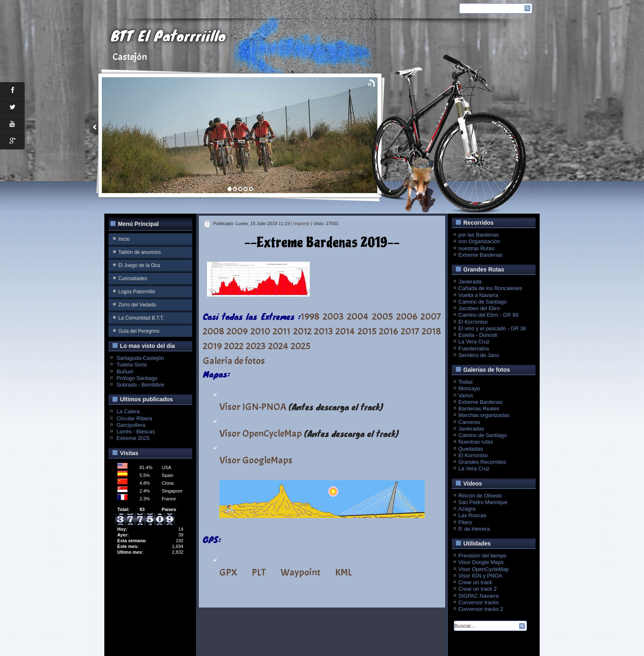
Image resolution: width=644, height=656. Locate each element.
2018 (431, 331)
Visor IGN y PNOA (480, 576)
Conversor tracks (478, 602)
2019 (212, 346)
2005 (382, 316)
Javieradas (471, 429)
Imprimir (302, 223)
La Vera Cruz (474, 341)
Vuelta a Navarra (478, 295)
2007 (431, 316)
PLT (259, 572)
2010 (260, 331)
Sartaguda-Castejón (140, 358)
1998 (310, 316)
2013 (323, 331)
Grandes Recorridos (482, 462)
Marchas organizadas (483, 415)
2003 (333, 316)
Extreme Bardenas (480, 255)
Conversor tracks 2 (480, 609)
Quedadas (470, 449)
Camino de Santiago (482, 302)
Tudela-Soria (131, 364)
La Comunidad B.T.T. (141, 318)
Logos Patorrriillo (136, 292)
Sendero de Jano (478, 355)
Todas (465, 382)
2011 (281, 331)
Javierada (469, 282)
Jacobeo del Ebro (479, 308)
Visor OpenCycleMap (260, 433)
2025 (300, 346)
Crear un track (475, 582)
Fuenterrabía (473, 348)
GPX (228, 572)
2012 (302, 331)
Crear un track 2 (477, 589)
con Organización (479, 241)
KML (343, 572)
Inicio (124, 239)
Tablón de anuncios (139, 252)
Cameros (469, 422)
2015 (367, 331)
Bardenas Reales (478, 408)
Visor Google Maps (481, 562)
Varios (465, 395)
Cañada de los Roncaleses (490, 288)
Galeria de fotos (234, 360)
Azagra (466, 509)
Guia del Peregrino (138, 331)
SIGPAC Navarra (478, 596)
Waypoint (300, 572)
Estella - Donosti (477, 335)
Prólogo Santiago (137, 378)
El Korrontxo (473, 322)
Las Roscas (472, 515)
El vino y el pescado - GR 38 (492, 328)
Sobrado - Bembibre (140, 385)
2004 (357, 316)
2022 (234, 346)
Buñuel (125, 371)
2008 (213, 331)
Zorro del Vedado (137, 305)
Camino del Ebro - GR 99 (488, 315)
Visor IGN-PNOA (252, 407)
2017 (410, 331)
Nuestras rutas (475, 442)
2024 (278, 346)
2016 (388, 331)
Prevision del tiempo (482, 555)
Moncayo (469, 388)
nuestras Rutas (476, 248)
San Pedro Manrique (482, 502)
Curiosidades (132, 278)
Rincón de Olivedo (480, 496)
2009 (237, 331)
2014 (345, 331)
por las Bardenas (478, 235)
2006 (406, 316)
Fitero (465, 522)
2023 (256, 346)
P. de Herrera (474, 529)
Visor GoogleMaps (255, 460)
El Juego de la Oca (139, 265)
